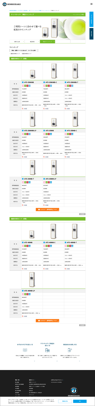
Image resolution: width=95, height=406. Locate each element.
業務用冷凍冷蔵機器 (19, 384)
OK (80, 401)
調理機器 (17, 392)
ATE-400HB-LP (29, 291)
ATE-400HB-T (72, 242)
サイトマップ (31, 394)
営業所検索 (91, 34)
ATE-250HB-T (29, 179)
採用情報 (31, 388)
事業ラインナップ (32, 382)
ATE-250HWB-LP (30, 131)
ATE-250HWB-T (72, 82)
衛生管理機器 (18, 390)
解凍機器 (17, 386)
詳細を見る (65, 401)
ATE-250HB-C (72, 131)
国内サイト (31, 380)
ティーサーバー (46, 10)
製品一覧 (17, 380)
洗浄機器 (17, 388)
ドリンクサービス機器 (36, 10)
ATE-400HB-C (50, 242)
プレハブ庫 (17, 394)
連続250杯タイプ (15, 53)
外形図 (25, 108)
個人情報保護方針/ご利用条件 (35, 392)
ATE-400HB (28, 242)
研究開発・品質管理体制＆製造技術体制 (37, 384)
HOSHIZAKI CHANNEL (56, 382)
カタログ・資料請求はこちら (48, 209)
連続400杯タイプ (26, 53)
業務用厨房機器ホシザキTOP (16, 10)
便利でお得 (17, 41)
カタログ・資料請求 (91, 19)
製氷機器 (17, 382)
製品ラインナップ (47, 41)
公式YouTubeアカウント (57, 380)
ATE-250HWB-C (51, 82)
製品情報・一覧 (27, 10)
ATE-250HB (49, 131)
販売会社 (31, 390)
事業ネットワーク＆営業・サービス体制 (37, 386)
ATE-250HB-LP (50, 179)
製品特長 (32, 41)
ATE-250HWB (29, 82)
